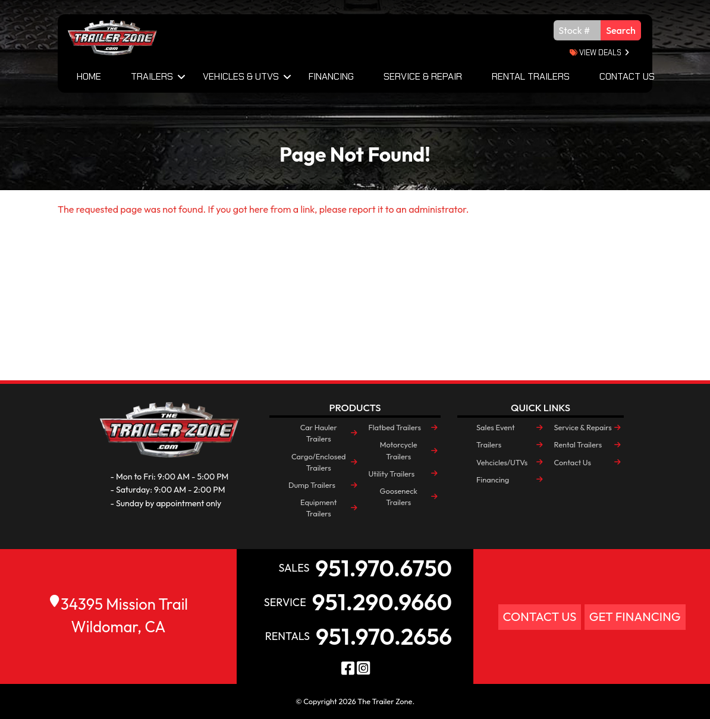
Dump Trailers (311, 485)
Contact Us (627, 76)
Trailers (152, 76)
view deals (595, 53)
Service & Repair (423, 76)
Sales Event (495, 427)
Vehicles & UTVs (241, 76)
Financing (331, 76)
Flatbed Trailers (394, 427)
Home (89, 76)
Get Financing (635, 616)
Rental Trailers (531, 76)
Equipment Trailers (318, 507)
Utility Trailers (391, 473)
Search (621, 30)
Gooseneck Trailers (398, 496)
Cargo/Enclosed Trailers (318, 462)
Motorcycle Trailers (398, 450)
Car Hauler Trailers (318, 432)
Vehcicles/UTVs (501, 462)
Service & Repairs (582, 427)
